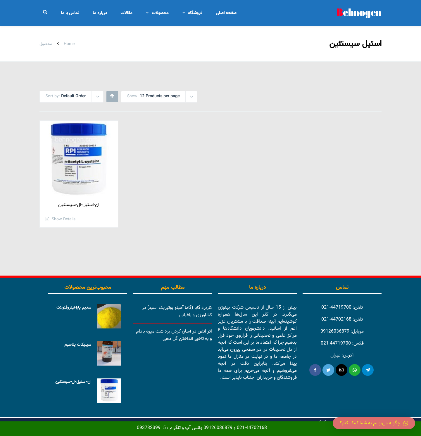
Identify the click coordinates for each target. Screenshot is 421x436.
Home (69, 44)
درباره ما (100, 13)
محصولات (160, 13)
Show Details (63, 219)
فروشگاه (195, 13)
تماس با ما (70, 13)
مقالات (126, 13)
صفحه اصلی (226, 13)
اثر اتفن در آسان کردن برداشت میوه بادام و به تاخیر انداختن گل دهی (174, 335)
